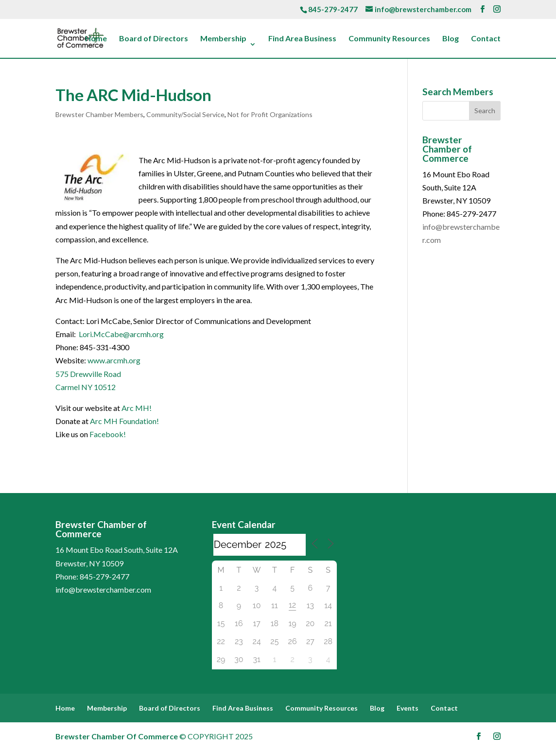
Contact (486, 39)
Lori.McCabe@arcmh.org (121, 334)
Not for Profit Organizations (270, 114)
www (96, 360)
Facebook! (107, 434)
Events (407, 708)
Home (96, 39)
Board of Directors (153, 39)
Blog (450, 39)
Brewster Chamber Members (99, 114)
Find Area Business (302, 39)
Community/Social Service (185, 114)
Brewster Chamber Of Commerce (116, 736)
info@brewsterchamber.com (103, 589)
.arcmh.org (122, 360)
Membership (223, 39)
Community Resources (389, 39)
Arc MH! (137, 407)
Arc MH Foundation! (124, 421)
